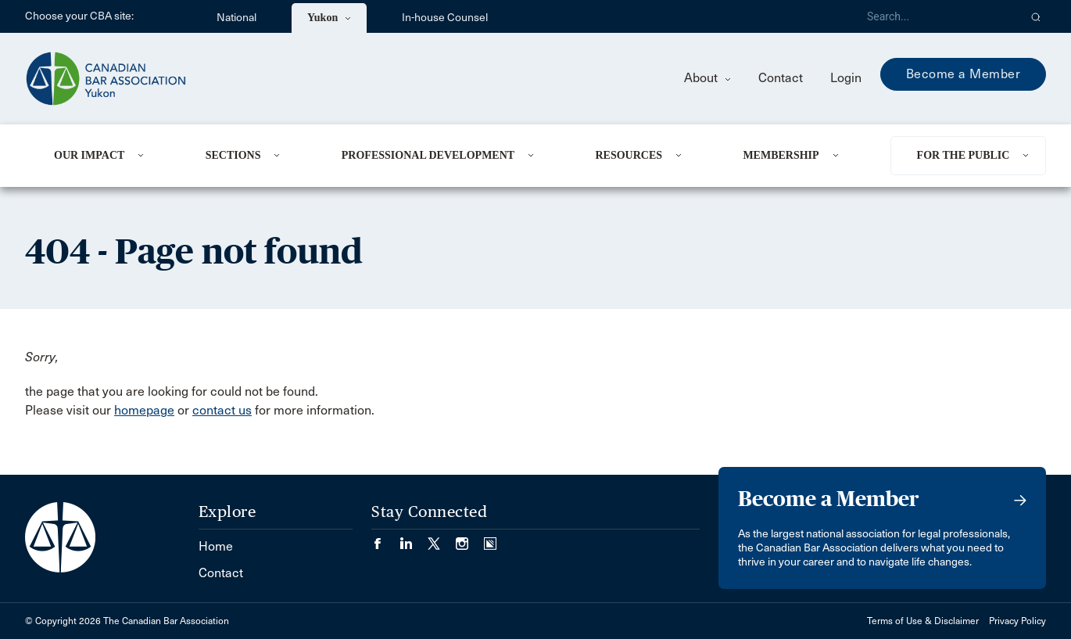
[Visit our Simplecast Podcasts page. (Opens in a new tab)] (490, 538)
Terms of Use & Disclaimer (923, 621)
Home (216, 546)
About (707, 77)
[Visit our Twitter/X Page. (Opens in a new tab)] (442, 538)
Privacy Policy (1017, 621)
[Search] (936, 16)
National (236, 17)
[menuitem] (111, 155)
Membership (780, 155)
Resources (628, 155)
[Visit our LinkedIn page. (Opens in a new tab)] (413, 538)
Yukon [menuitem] (329, 17)
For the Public (963, 155)
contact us (222, 410)
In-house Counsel (445, 17)
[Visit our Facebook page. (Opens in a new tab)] (385, 538)
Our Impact (89, 155)
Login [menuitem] (845, 77)
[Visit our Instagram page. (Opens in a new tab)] (470, 538)
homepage (144, 410)
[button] (1036, 16)
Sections (233, 155)
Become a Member (963, 73)
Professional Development (428, 155)
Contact (780, 77)
